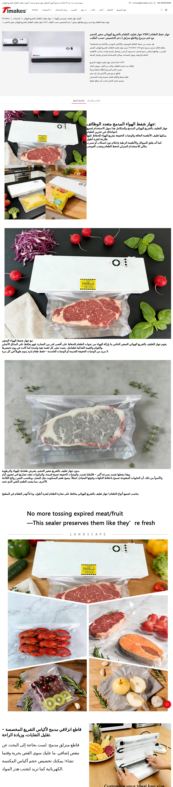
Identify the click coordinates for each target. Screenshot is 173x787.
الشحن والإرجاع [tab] (93, 100)
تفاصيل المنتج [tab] (78, 100)
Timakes (6, 18)
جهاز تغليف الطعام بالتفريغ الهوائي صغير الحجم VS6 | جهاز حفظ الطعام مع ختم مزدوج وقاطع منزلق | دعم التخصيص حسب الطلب (57, 22)
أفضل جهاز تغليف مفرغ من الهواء (67, 18)
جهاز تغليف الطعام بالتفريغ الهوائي (37, 18)
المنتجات (16, 18)
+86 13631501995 (162, 3)
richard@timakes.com (141, 3)
